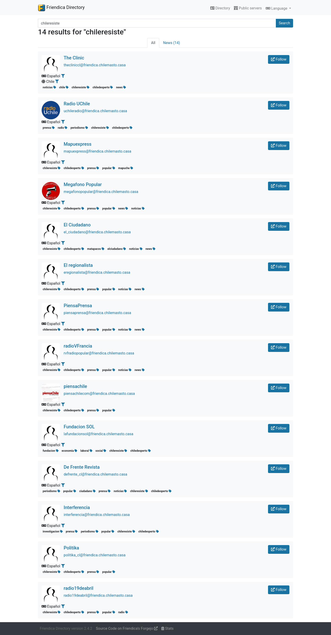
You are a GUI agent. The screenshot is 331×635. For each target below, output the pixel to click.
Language (277, 8)
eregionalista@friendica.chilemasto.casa (97, 272)
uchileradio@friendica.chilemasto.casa (95, 111)
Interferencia (77, 507)
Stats (167, 628)
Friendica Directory (61, 7)
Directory (220, 8)
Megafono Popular (83, 184)
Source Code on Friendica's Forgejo (127, 628)
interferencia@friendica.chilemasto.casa (97, 514)
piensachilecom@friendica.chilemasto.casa (99, 393)
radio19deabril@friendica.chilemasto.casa (98, 595)
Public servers (248, 8)
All (153, 43)
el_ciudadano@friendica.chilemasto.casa (97, 232)
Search (284, 23)
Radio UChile (77, 103)
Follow (278, 59)
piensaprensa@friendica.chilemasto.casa (97, 313)
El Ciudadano (77, 225)
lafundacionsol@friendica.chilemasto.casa (98, 434)
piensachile (75, 386)
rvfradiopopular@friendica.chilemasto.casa (99, 353)
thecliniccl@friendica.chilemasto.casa (95, 65)
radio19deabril (78, 588)
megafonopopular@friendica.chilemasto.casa (101, 191)
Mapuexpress (77, 144)
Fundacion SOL (79, 426)
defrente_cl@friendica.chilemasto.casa (95, 474)
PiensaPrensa (78, 305)
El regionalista (78, 265)
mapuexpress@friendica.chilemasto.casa (97, 151)
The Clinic (74, 58)
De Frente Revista (82, 467)
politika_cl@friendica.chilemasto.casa (95, 555)
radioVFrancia (78, 346)
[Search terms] (157, 23)
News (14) (171, 43)
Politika (71, 548)
